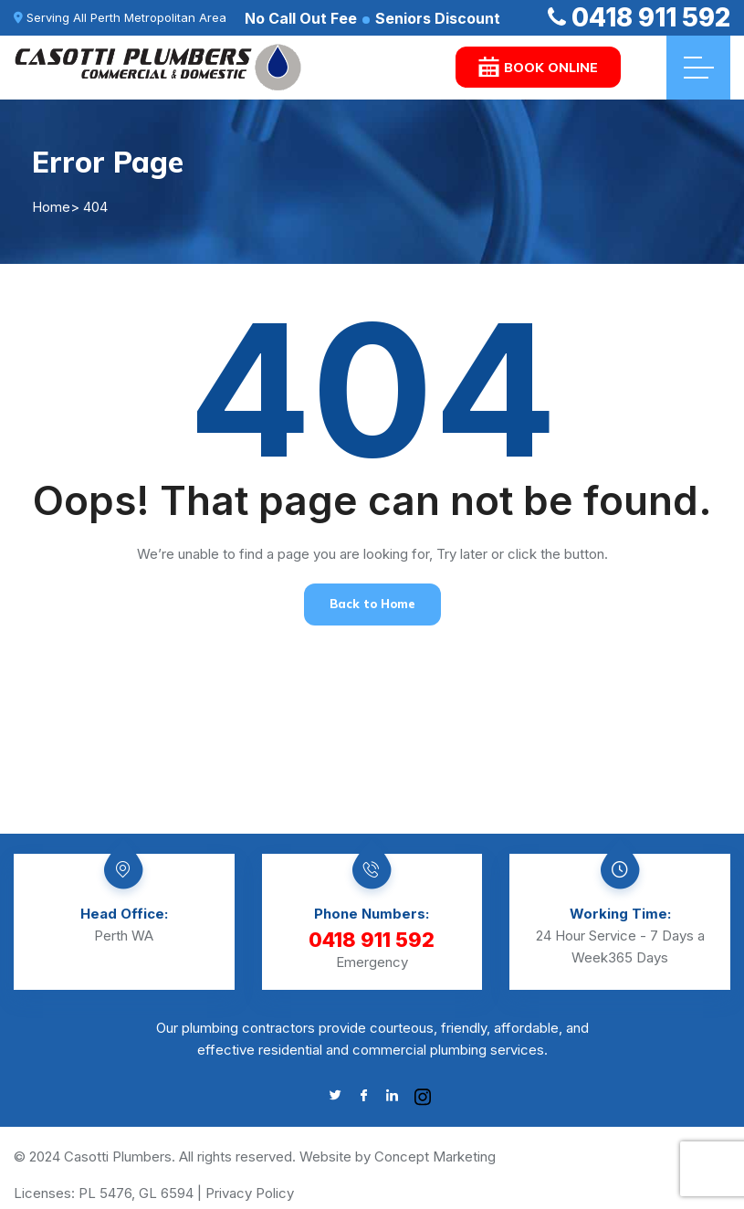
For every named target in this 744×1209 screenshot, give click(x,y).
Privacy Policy (249, 1193)
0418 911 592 (639, 17)
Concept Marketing (435, 1156)
